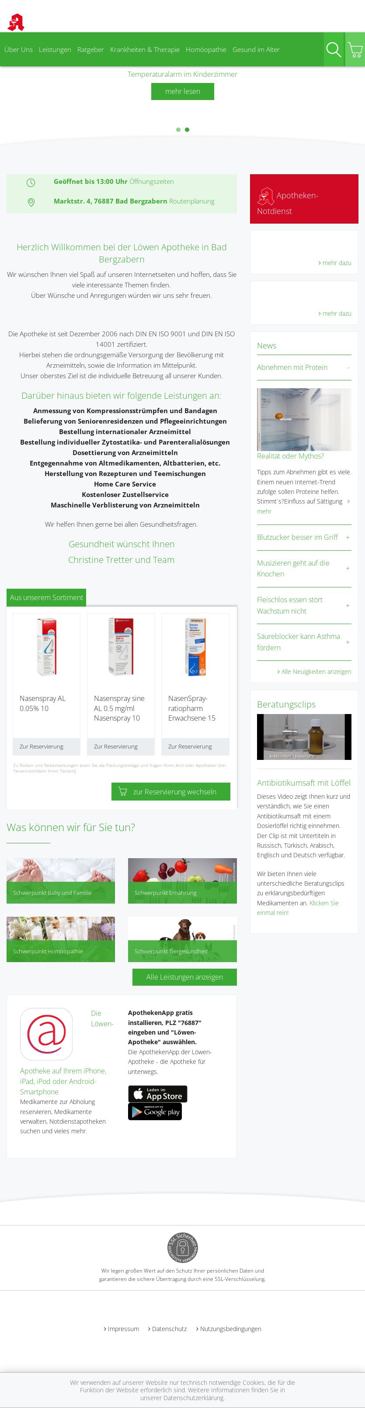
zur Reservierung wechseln (167, 792)
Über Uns (18, 49)
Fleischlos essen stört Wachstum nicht (290, 605)
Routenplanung (192, 201)
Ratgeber (90, 49)
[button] (178, 129)
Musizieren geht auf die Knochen (293, 568)
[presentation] (5, 90)
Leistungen (55, 49)
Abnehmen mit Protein (292, 367)
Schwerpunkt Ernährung (166, 893)
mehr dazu (337, 263)
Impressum (123, 1329)
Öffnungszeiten (151, 181)
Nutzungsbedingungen (230, 1329)
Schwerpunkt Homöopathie (48, 951)
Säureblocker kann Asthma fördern (298, 642)
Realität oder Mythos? (290, 456)
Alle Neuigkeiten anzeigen (316, 671)
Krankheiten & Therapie (145, 49)
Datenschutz (169, 1329)
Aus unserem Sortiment (46, 597)
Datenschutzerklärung (193, 1398)
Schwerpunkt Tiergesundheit (171, 951)
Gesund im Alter (256, 49)
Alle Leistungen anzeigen (184, 977)
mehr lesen (182, 91)
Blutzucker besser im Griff (297, 537)
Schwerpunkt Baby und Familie (52, 893)
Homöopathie (206, 49)
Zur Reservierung (41, 746)
